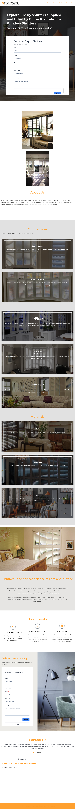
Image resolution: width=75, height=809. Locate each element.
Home (49, 3)
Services (61, 3)
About (55, 3)
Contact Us (69, 3)
